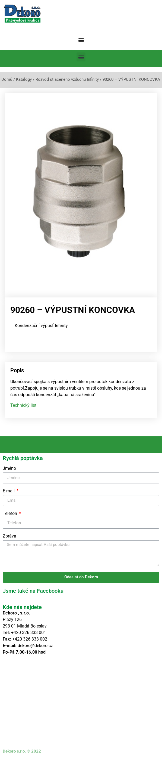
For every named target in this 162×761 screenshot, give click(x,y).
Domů (6, 79)
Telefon (10, 513)
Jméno (9, 468)
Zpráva (9, 536)
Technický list (23, 405)
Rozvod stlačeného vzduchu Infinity (67, 79)
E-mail (9, 491)
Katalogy (24, 79)
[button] (81, 39)
